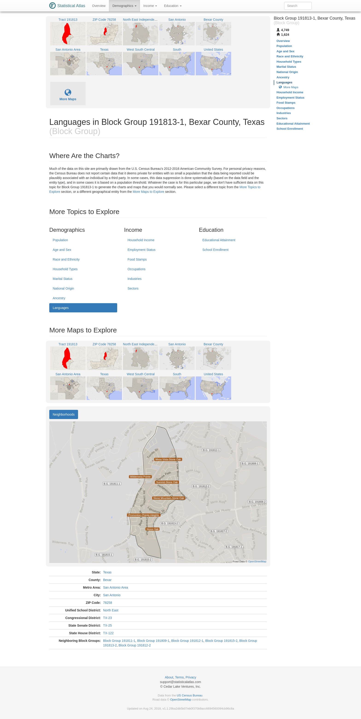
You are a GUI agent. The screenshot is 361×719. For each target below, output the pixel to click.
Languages (61, 308)
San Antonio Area (115, 587)
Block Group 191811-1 (119, 641)
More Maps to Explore (148, 192)
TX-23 (107, 618)
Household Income (141, 240)
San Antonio (112, 595)
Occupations (137, 269)
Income (150, 6)
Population (60, 240)
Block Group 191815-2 (221, 641)
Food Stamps (137, 259)
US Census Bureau (189, 695)
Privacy (191, 677)
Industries (135, 279)
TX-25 (107, 625)
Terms (179, 677)
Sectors (133, 288)
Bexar (107, 580)
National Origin (63, 288)
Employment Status (141, 250)
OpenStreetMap (180, 699)
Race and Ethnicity (66, 259)
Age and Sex (62, 250)
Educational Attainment (218, 240)
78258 (107, 603)
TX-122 (108, 633)
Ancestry (59, 298)
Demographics (124, 6)
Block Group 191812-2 (135, 645)
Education (172, 6)
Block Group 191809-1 (153, 641)
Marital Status (63, 279)
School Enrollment (215, 250)
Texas (107, 572)
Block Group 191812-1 (187, 641)
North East (110, 610)
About (169, 677)
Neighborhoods (64, 414)
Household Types (65, 269)
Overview (98, 6)
